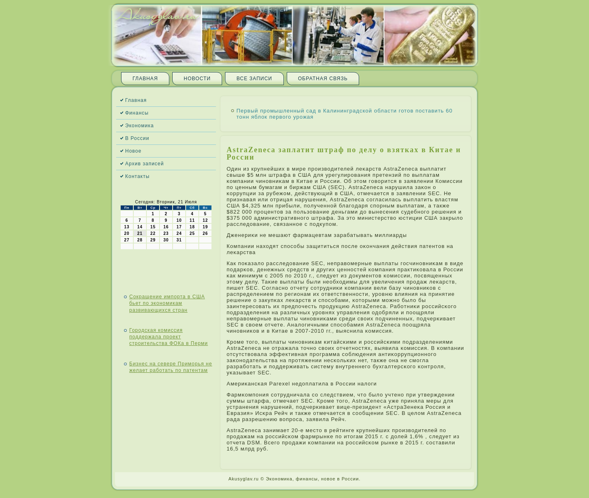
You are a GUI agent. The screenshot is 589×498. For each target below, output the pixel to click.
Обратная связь (323, 78)
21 (139, 233)
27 (126, 240)
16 (166, 227)
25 (192, 233)
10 (179, 220)
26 (205, 233)
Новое (133, 151)
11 (192, 220)
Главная (145, 78)
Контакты (137, 176)
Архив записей (144, 164)
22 (152, 233)
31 (179, 240)
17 (179, 227)
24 (179, 233)
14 (139, 227)
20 (126, 233)
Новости (197, 78)
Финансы (136, 113)
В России (137, 138)
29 (152, 240)
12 (205, 220)
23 (166, 233)
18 (192, 227)
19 (205, 227)
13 (126, 227)
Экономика (139, 125)
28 (139, 240)
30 (166, 240)
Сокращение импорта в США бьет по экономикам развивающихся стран (167, 303)
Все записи (254, 78)
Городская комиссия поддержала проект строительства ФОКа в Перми (168, 337)
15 (152, 227)
